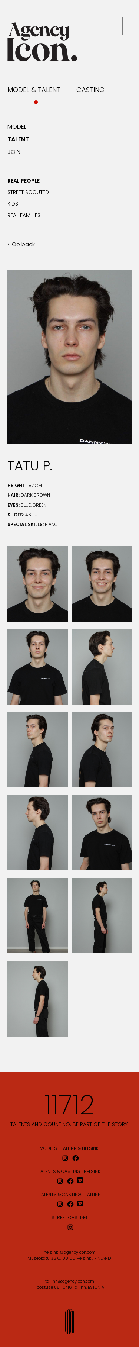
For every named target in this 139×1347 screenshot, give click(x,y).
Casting (90, 90)
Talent (18, 140)
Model (16, 127)
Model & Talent (33, 90)
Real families (23, 215)
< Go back (21, 245)
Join (13, 152)
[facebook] (75, 1158)
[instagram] (65, 1158)
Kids (12, 204)
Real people (23, 181)
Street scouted (28, 192)
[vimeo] (81, 1181)
